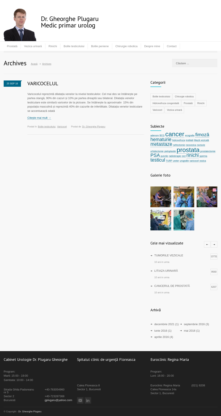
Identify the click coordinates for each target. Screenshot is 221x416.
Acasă (34, 64)
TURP (169, 160)
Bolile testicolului (74, 46)
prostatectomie (207, 151)
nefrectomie (179, 145)
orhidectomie (157, 151)
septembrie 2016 (194, 324)
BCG (161, 135)
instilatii (189, 140)
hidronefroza (178, 140)
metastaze (161, 144)
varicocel (194, 160)
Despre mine (152, 46)
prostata (188, 149)
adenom (154, 135)
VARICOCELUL (42, 83)
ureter (176, 160)
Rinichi (53, 46)
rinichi (192, 155)
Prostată (12, 46)
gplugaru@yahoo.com (58, 400)
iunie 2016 (160, 330)
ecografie (190, 135)
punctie (164, 156)
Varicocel (62, 126)
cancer (174, 134)
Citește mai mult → (39, 117)
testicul (157, 160)
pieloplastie (170, 151)
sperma (203, 156)
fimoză (202, 134)
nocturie (201, 145)
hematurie (160, 139)
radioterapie (175, 156)
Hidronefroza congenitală (166, 103)
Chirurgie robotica (126, 46)
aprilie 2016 (161, 337)
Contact (172, 46)
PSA (155, 155)
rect (184, 156)
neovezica (191, 145)
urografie (184, 160)
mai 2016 (189, 330)
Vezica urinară (33, 46)
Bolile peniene (100, 46)
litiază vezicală (201, 140)
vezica (202, 160)
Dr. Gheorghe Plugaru (93, 126)
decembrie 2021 (164, 324)
